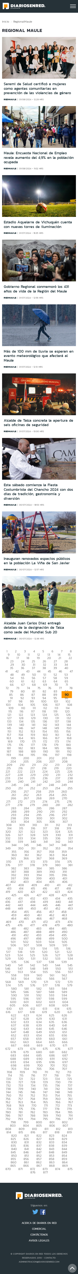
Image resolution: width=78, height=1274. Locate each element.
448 (7, 908)
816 (33, 1132)
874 (57, 1169)
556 (58, 972)
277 (7, 805)
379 (44, 865)
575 (20, 985)
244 (70, 781)
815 (21, 1132)
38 (44, 668)
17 (17, 658)
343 (70, 841)
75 (39, 688)
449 (20, 908)
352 (45, 848)
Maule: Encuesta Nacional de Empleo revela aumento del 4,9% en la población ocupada (39, 157)
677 (70, 1048)
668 (26, 1045)
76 (49, 688)
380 (58, 865)
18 (27, 658)
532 (45, 958)
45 (49, 671)
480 (70, 925)
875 (70, 1169)
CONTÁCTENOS (39, 1235)
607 (39, 1005)
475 (7, 925)
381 (70, 865)
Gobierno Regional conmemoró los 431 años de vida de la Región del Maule (36, 289)
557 (70, 972)
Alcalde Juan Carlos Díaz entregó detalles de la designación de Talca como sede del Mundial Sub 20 (34, 627)
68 (34, 684)
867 (39, 1165)
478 (44, 925)
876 (33, 1172)
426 (26, 895)
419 (8, 891)
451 (45, 908)
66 (12, 684)
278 (19, 805)
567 (64, 978)
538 (51, 962)
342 (57, 841)
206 (39, 761)
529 (8, 958)
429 (64, 895)
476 (20, 925)
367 (38, 858)
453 (70, 908)
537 (39, 962)
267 (26, 798)
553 (20, 972)
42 (17, 671)
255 (70, 788)
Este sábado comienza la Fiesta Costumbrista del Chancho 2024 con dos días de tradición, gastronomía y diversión (38, 491)
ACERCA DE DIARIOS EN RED (39, 1223)
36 (22, 668)
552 (7, 972)
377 (20, 865)
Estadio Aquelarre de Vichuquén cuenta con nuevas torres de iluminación (38, 224)
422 (44, 891)
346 (39, 845)
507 (26, 945)
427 (39, 895)
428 (51, 895)
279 (32, 805)
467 (51, 918)
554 (32, 972)
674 (32, 1048)
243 (57, 781)
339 (20, 841)
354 (70, 848)
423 (57, 891)
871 (20, 1169)
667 (13, 1045)
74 (28, 688)
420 (20, 891)
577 (45, 985)
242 (45, 781)
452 (57, 908)
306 (52, 821)
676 (58, 1048)
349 (8, 848)
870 (8, 1169)
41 (6, 671)
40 (66, 668)
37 (33, 668)
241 (33, 781)
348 (64, 845)
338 (7, 841)
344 (13, 845)
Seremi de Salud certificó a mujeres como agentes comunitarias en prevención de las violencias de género (37, 88)
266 (13, 798)
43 (28, 671)
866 (26, 1165)
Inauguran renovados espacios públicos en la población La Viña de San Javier (37, 561)
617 (20, 1012)
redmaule (10, 99)
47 (71, 671)
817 (45, 1132)
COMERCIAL (39, 1229)
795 (45, 1119)
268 (39, 798)
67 (23, 684)
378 (32, 865)
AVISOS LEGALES (39, 1240)
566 (51, 978)
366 (26, 858)
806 (52, 1125)
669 (39, 1045)
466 (39, 918)
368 (51, 858)
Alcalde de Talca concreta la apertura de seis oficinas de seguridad (38, 423)
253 (45, 788)
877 (45, 1172)
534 (70, 958)
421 (33, 891)
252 (32, 788)
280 (45, 805)
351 (33, 848)
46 (60, 671)
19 (38, 658)
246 (26, 785)
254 (57, 788)
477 (32, 925)
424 (69, 891)
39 (55, 668)
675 (45, 1048)
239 (8, 781)
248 (51, 785)
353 (57, 848)
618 (32, 1012)
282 (70, 805)
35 (11, 668)
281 (58, 805)
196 (45, 755)
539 (64, 962)
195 (33, 755)
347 (51, 845)
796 (58, 1119)
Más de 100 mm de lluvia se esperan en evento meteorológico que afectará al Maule (38, 356)
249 (64, 785)
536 (26, 962)
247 (39, 785)
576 (32, 985)
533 (57, 958)
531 (33, 958)
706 (51, 1069)
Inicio (5, 21)
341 (45, 841)
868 (52, 1165)
